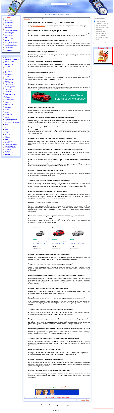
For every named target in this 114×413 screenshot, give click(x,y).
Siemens (7, 139)
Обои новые (8, 97)
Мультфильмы (9, 22)
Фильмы (7, 76)
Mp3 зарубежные (9, 32)
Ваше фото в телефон (11, 45)
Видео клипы (8, 20)
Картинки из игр (9, 79)
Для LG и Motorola (10, 86)
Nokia (6, 132)
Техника (7, 109)
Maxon (6, 129)
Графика (7, 77)
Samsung (7, 137)
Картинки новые (9, 61)
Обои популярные (10, 99)
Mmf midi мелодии (10, 57)
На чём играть (9, 50)
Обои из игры (8, 114)
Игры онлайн (8, 89)
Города (7, 67)
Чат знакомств (9, 35)
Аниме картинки (9, 29)
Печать (87, 400)
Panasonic (7, 134)
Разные (7, 81)
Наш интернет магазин (11, 42)
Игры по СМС (8, 88)
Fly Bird (7, 126)
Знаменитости (9, 64)
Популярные (8, 62)
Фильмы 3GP (8, 25)
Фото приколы (9, 47)
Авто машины (8, 71)
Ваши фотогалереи (10, 44)
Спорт (6, 69)
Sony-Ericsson (8, 141)
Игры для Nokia (9, 84)
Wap (6, 37)
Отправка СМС (9, 39)
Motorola (7, 131)
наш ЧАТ (63, 387)
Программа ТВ (9, 149)
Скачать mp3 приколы (11, 34)
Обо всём (27, 19)
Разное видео (8, 27)
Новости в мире (9, 152)
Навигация (11, 15)
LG (5, 127)
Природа (7, 66)
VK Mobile (7, 142)
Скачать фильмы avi (10, 19)
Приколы (7, 24)
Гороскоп (7, 151)
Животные (7, 72)
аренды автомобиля (38, 26)
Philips (6, 136)
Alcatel (6, 124)
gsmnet (83, 400)
